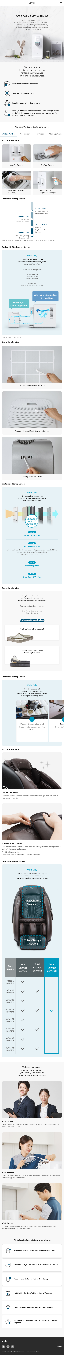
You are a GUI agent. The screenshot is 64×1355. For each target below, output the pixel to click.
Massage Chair (55, 134)
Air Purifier (25, 134)
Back (3, 3)
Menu (61, 3)
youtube (12, 1346)
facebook (3, 1346)
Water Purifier (8, 134)
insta (7, 1346)
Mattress (40, 134)
